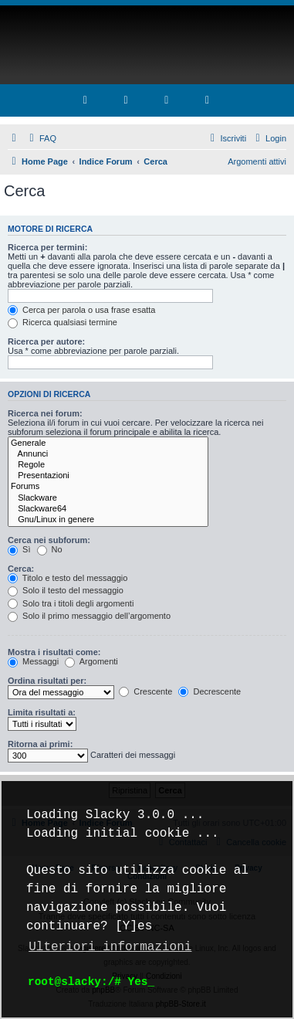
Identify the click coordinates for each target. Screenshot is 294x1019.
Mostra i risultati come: (54, 652)
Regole (108, 465)
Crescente (145, 691)
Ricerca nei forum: (45, 413)
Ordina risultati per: (47, 680)
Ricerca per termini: (47, 247)
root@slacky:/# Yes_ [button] (91, 981)
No (50, 549)
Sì (19, 549)
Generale (108, 443)
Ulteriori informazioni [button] (110, 947)
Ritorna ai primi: (40, 744)
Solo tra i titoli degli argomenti (70, 603)
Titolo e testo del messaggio (67, 578)
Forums (108, 486)
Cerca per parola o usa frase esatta (81, 309)
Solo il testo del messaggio (65, 590)
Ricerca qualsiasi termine (62, 322)
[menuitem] (40, 138)
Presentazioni (108, 475)
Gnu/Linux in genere (108, 520)
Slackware (108, 498)
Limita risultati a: (42, 712)
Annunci (108, 454)
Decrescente (209, 691)
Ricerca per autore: (46, 341)
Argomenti (91, 661)
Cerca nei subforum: (49, 540)
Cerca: (21, 568)
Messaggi (33, 661)
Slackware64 (108, 509)
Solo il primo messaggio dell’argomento (89, 615)
